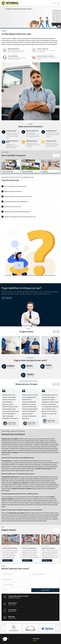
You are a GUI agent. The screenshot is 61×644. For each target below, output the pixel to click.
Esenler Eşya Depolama (48, 548)
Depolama (45, 171)
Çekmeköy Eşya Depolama (9, 548)
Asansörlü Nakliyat (27, 171)
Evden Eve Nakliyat (7, 171)
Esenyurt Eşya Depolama (29, 548)
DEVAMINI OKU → (7, 560)
